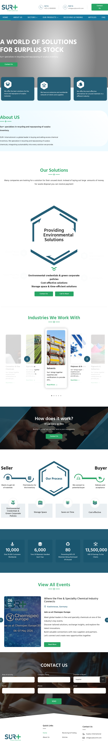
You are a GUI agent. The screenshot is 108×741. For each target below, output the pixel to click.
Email (75, 686)
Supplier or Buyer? (79, 674)
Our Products (50, 17)
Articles (92, 17)
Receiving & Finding (73, 17)
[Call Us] (41, 7)
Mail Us (70, 6)
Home (5, 17)
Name (4, 686)
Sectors (32, 17)
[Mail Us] (65, 7)
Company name (43, 674)
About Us (17, 17)
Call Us (46, 6)
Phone (40, 686)
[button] (27, 359)
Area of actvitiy (7, 674)
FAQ (103, 17)
